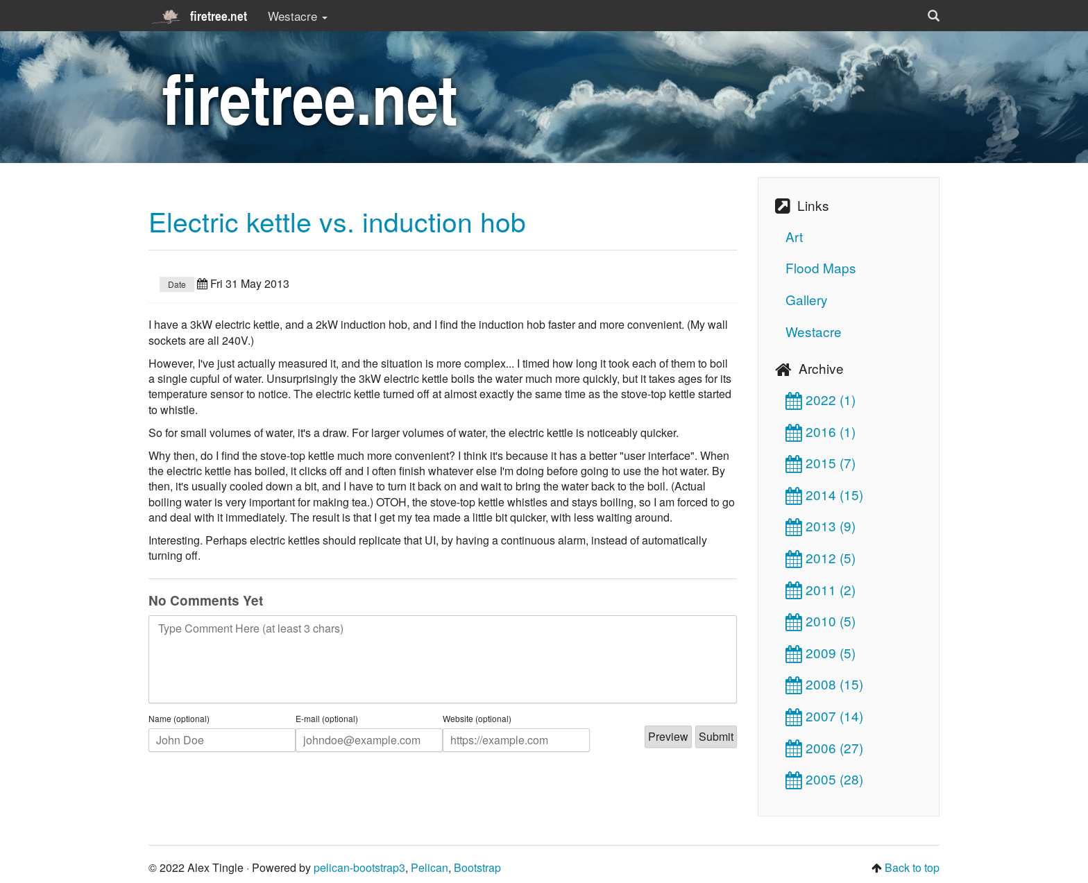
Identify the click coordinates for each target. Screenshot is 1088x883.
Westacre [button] (298, 15)
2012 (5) (820, 557)
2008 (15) (824, 683)
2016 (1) (820, 431)
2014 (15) (824, 494)
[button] (933, 15)
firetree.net (197, 16)
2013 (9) (820, 525)
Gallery (806, 299)
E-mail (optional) (327, 718)
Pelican (429, 867)
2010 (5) (820, 620)
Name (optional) (179, 718)
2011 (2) (820, 589)
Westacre (813, 331)
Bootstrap (477, 867)
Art (794, 236)
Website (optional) (477, 718)
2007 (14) (824, 715)
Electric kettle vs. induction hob (337, 220)
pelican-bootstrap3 (359, 867)
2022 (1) (820, 399)
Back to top (912, 867)
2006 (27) (824, 747)
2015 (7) (820, 462)
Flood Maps (820, 267)
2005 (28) (824, 778)
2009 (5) (820, 652)
